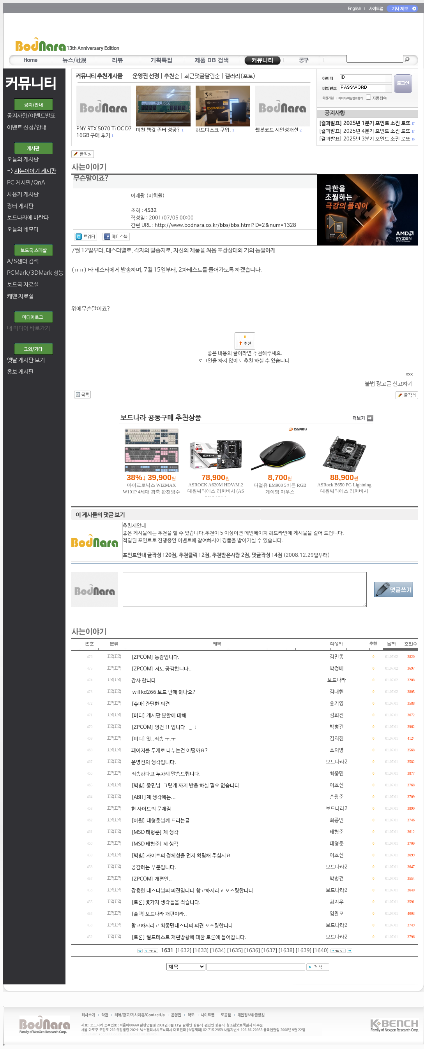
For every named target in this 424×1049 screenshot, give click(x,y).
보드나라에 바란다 (28, 217)
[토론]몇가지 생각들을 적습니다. (166, 902)
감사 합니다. (144, 681)
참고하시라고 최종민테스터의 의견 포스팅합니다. (183, 926)
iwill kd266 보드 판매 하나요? (163, 692)
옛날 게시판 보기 (26, 360)
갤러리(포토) (240, 76)
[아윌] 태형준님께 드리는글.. (162, 821)
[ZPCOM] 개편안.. (151, 879)
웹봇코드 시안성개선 (277, 130)
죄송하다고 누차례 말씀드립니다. (166, 774)
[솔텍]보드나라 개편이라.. (159, 914)
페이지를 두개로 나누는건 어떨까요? (169, 751)
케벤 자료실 (20, 296)
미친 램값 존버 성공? (158, 130)
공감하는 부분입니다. (153, 867)
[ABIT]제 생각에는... (153, 797)
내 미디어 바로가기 (28, 328)
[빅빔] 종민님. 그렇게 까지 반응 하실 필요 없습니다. (186, 786)
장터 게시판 (20, 206)
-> (31, 171)
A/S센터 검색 (23, 261)
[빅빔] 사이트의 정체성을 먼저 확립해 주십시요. (181, 856)
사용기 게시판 (23, 194)
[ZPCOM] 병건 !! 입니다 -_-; (163, 727)
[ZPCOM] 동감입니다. (155, 657)
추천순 (171, 76)
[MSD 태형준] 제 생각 (154, 832)
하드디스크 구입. (213, 130)
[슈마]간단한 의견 (150, 704)
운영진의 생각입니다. (153, 762)
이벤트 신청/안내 (26, 127)
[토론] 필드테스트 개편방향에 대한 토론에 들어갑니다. (188, 937)
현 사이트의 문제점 (151, 809)
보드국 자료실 (23, 284)
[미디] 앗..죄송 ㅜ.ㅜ (153, 739)
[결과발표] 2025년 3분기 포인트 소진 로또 (366, 139)
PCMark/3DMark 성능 (35, 273)
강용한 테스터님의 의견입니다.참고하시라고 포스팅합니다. (193, 891)
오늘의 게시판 (23, 159)
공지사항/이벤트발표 (31, 115)
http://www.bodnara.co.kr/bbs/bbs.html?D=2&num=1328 (225, 225)
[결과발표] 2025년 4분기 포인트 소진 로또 (366, 131)
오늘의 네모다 (23, 229)
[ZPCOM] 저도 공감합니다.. (161, 669)
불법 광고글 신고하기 (389, 384)
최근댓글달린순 (202, 76)
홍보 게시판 (20, 371)
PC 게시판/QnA (26, 182)
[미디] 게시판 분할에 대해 (158, 716)
